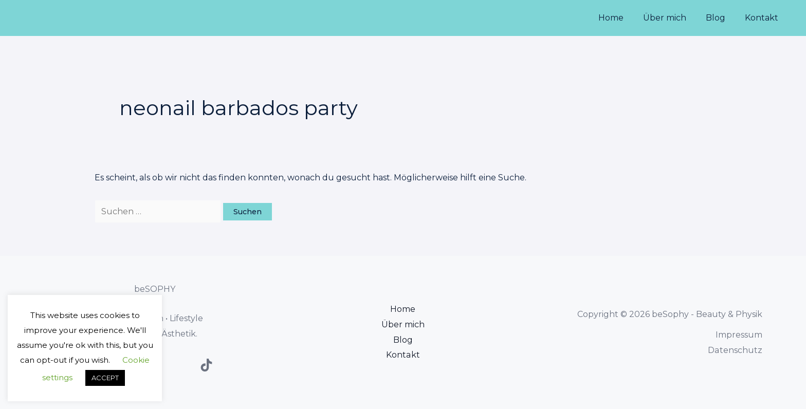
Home (621, 18)
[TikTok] (206, 365)
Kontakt (763, 18)
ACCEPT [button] (105, 378)
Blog (720, 18)
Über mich (672, 18)
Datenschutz (735, 350)
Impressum (739, 335)
